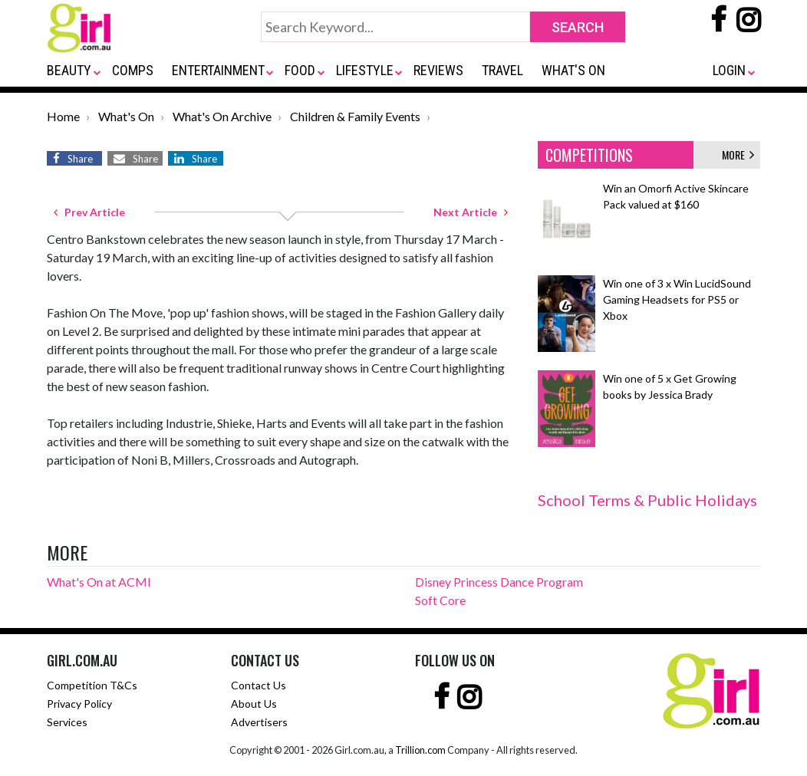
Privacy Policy (79, 703)
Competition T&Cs (92, 685)
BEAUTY (69, 70)
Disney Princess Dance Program (499, 581)
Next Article (470, 212)
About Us (254, 703)
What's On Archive (222, 116)
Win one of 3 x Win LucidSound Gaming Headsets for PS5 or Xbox (677, 299)
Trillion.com (420, 750)
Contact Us (258, 685)
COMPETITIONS (589, 154)
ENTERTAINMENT (218, 70)
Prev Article (89, 212)
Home (63, 116)
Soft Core (440, 600)
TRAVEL (502, 70)
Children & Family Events (355, 116)
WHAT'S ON (573, 70)
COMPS (132, 70)
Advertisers (259, 721)
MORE (738, 154)
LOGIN (729, 70)
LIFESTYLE (365, 70)
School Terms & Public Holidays (647, 500)
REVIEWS (438, 70)
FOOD (300, 70)
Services (67, 721)
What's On (126, 116)
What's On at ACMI (99, 581)
